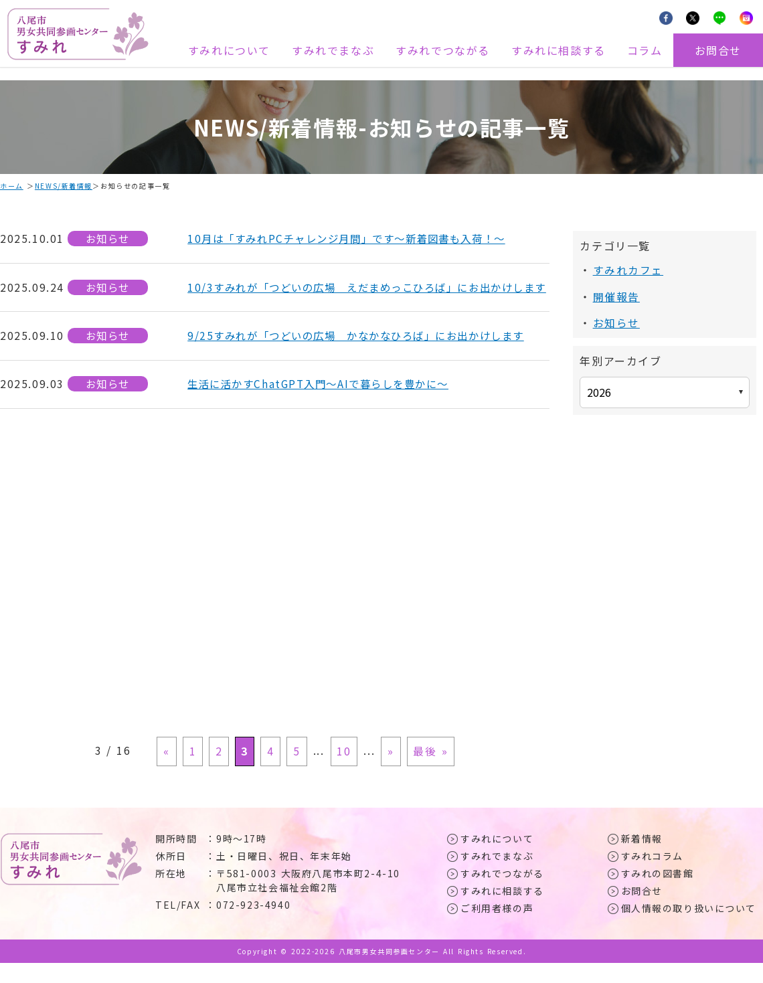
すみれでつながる (443, 50)
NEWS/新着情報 (63, 186)
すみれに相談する (558, 50)
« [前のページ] (170, 772)
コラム (645, 50)
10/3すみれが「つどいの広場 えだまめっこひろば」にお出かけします (365, 296)
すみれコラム (652, 876)
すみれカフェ (628, 270)
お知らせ (107, 239)
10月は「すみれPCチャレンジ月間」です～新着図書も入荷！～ (355, 239)
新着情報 (642, 858)
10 (342, 772)
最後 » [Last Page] (426, 772)
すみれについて (229, 50)
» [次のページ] (388, 772)
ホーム (11, 186)
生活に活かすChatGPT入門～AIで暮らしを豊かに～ (324, 401)
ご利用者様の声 (496, 928)
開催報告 (616, 296)
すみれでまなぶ (333, 50)
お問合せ (718, 50)
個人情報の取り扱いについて (689, 928)
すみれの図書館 (657, 893)
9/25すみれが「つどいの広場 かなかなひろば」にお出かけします (365, 353)
